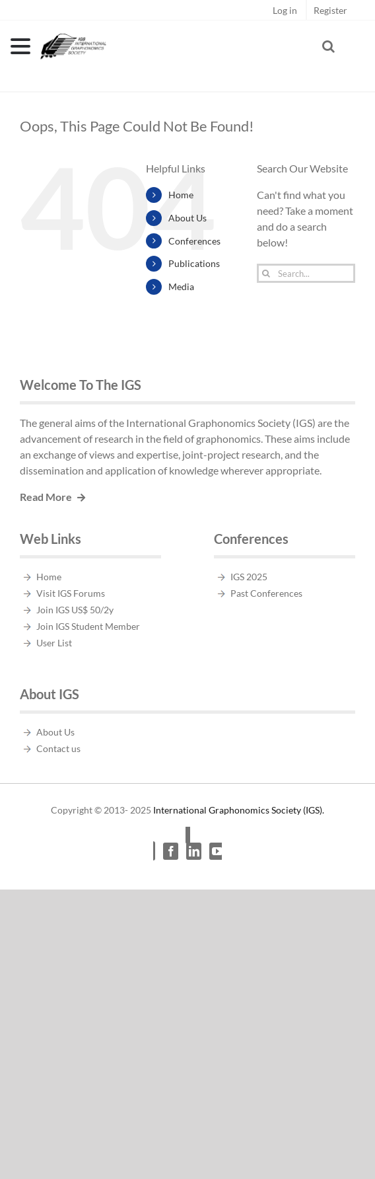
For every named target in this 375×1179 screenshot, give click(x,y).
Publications (194, 263)
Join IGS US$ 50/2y (75, 609)
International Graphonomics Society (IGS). (238, 810)
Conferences (194, 241)
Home (180, 194)
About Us (187, 217)
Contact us (58, 748)
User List (54, 642)
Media (181, 286)
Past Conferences (266, 593)
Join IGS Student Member (88, 626)
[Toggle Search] (328, 46)
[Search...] (306, 273)
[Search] (266, 273)
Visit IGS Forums (70, 593)
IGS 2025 (248, 576)
